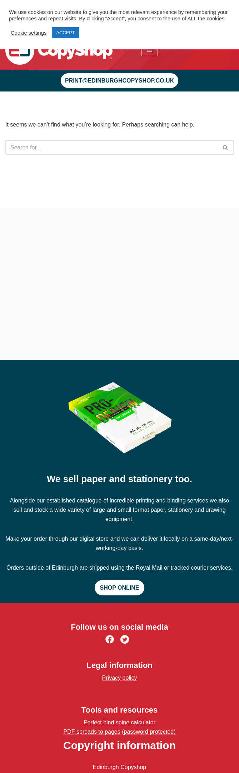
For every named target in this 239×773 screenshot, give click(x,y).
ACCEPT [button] (65, 32)
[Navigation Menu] (149, 50)
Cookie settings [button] (28, 33)
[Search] (111, 147)
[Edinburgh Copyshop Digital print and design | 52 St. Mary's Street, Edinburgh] (59, 50)
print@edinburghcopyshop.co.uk (119, 81)
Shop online (119, 588)
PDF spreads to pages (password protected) (120, 732)
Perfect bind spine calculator (119, 722)
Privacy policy (119, 678)
